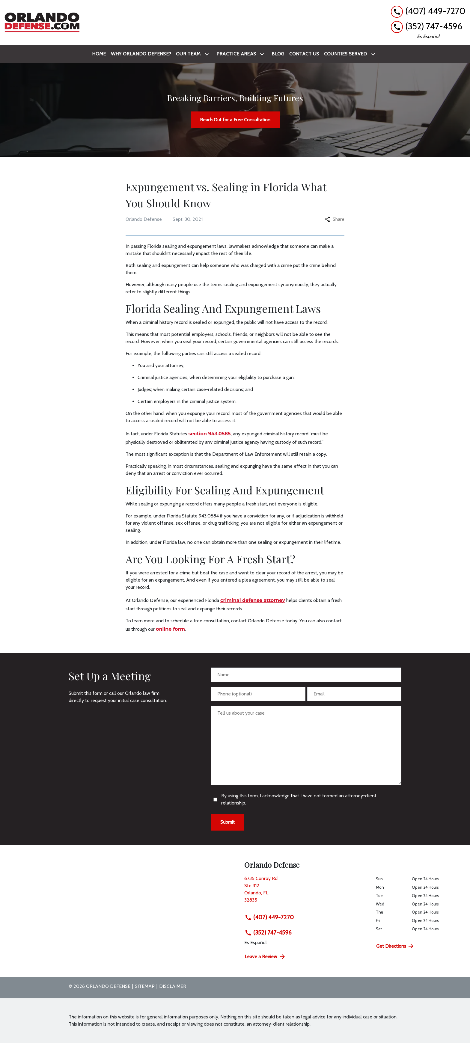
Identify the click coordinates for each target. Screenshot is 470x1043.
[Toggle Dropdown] (208, 54)
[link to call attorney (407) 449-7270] (428, 11)
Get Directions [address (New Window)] (395, 946)
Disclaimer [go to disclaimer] (172, 986)
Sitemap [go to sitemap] (145, 986)
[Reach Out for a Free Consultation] (235, 119)
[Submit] (227, 822)
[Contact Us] (304, 54)
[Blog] (278, 54)
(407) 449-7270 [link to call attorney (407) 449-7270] (269, 917)
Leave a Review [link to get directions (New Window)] (265, 956)
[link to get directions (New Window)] (305, 891)
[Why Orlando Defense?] (141, 54)
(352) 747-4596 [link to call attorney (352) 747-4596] (268, 932)
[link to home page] (41, 22)
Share (334, 219)
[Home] (99, 54)
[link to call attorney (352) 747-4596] (428, 26)
